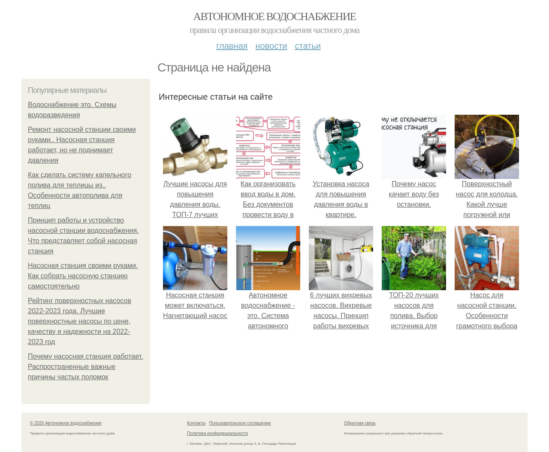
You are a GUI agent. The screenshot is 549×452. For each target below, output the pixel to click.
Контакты (196, 423)
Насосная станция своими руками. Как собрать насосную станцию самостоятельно (83, 276)
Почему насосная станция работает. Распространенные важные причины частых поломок (85, 367)
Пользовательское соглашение (240, 423)
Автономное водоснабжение (274, 16)
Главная (231, 46)
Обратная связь (360, 423)
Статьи (307, 46)
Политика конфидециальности (217, 433)
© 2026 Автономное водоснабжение (66, 423)
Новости (271, 46)
